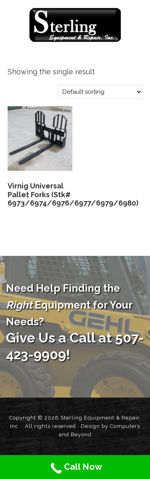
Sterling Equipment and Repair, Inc (75, 25)
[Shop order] (100, 92)
